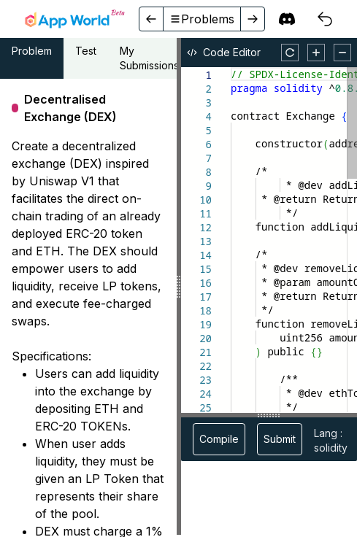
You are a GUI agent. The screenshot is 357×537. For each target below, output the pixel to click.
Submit (280, 439)
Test (85, 51)
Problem (32, 51)
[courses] (324, 19)
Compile (219, 439)
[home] (74, 19)
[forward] (252, 19)
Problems (201, 19)
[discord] (287, 19)
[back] (151, 19)
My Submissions (149, 58)
